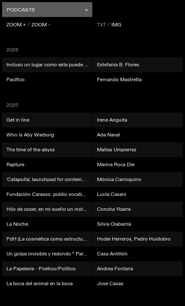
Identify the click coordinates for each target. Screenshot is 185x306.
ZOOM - (40, 24)
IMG (116, 24)
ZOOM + (16, 24)
